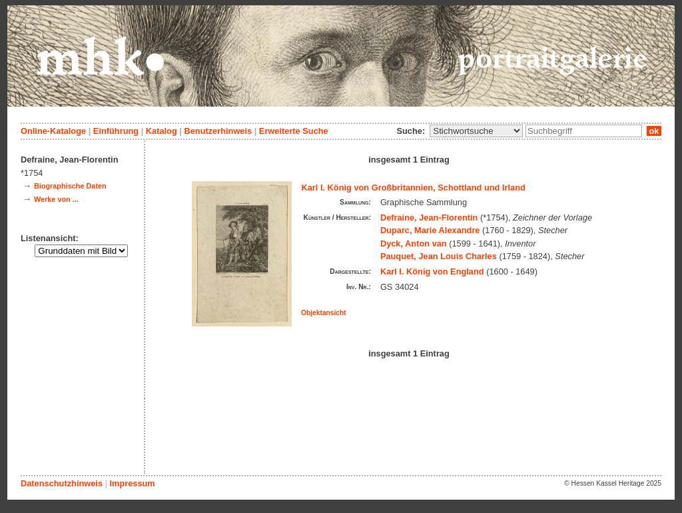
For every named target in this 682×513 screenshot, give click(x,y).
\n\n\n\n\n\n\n (476, 131)
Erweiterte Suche (293, 131)
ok (654, 131)
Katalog (161, 131)
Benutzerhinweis (218, 131)
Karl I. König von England (432, 271)
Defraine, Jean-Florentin (429, 218)
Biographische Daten (70, 186)
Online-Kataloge (53, 131)
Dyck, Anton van (413, 244)
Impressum (132, 483)
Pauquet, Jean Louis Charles (438, 256)
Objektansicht (323, 312)
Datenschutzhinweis (62, 483)
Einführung (116, 131)
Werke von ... (56, 199)
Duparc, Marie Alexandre (430, 230)
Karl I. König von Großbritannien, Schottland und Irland (413, 188)
